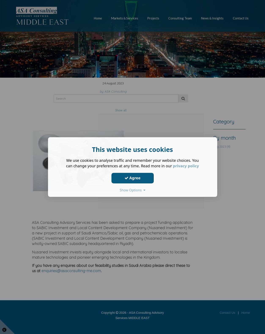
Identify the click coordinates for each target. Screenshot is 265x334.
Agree (133, 177)
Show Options (133, 190)
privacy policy (186, 165)
